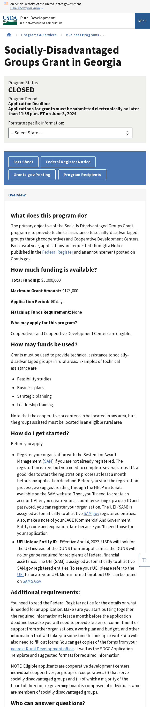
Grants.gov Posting (31, 174)
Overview (17, 194)
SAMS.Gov (31, 581)
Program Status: (23, 83)
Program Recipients (82, 174)
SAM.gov (91, 513)
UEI (20, 574)
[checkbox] (144, 558)
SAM (48, 461)
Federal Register (57, 252)
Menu (142, 20)
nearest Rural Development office (42, 649)
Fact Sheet (23, 161)
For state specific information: (36, 123)
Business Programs (82, 34)
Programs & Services (39, 34)
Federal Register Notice (68, 161)
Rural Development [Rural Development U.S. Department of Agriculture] (42, 21)
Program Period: (23, 99)
